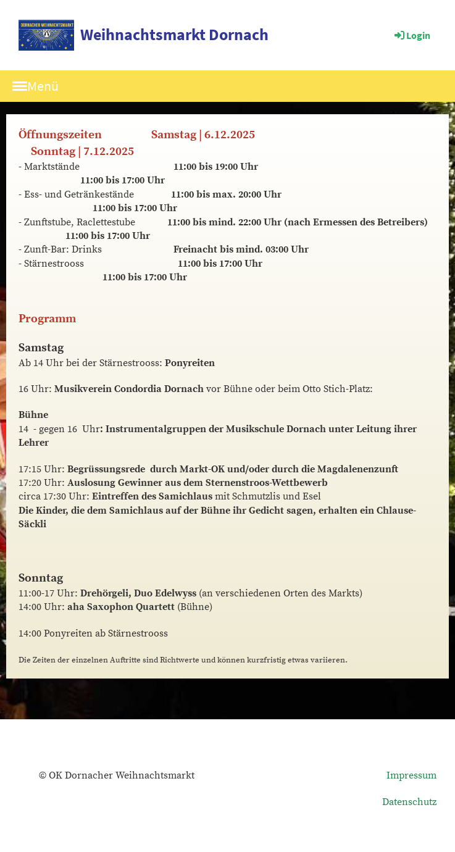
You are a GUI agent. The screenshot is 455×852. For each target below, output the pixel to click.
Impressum (411, 775)
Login (411, 35)
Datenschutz (409, 802)
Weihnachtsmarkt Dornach (174, 34)
